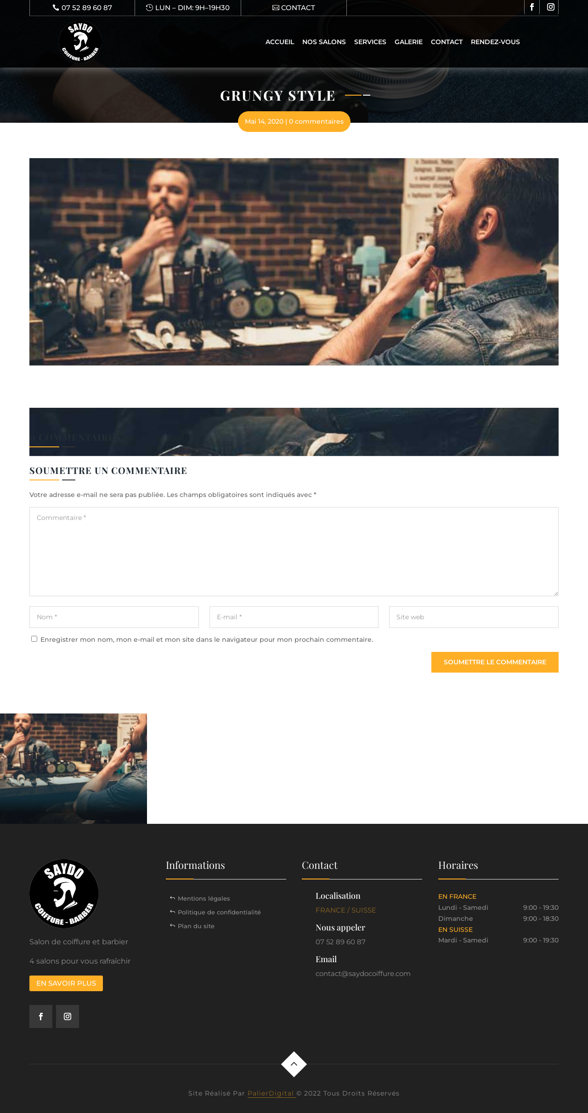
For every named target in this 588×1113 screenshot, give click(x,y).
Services (370, 42)
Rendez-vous (495, 42)
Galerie (409, 42)
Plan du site (196, 926)
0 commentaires (316, 121)
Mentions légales (204, 898)
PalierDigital (272, 1093)
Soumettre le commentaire (495, 662)
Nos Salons (324, 42)
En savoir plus (66, 983)
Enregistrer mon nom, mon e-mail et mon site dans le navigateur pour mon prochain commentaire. (206, 639)
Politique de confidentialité (219, 912)
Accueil (280, 42)
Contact (447, 42)
